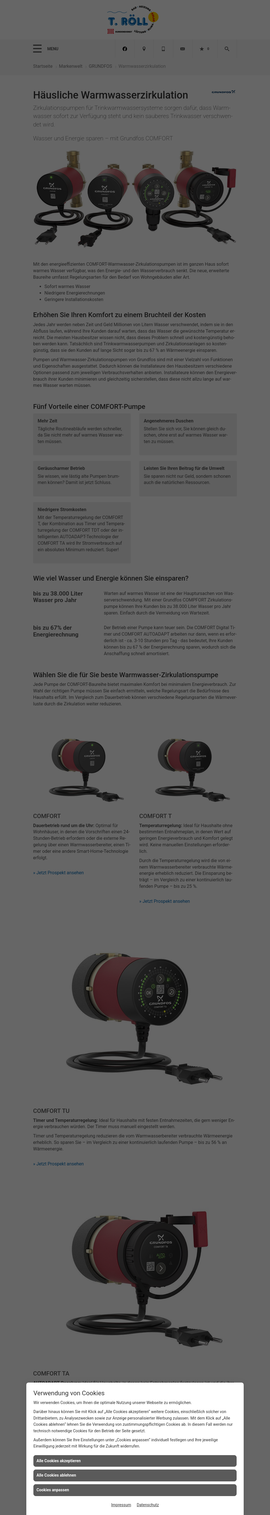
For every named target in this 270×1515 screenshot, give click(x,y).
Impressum (121, 1505)
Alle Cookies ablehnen (56, 1475)
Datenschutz (148, 1505)
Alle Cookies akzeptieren (59, 1461)
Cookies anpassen (53, 1490)
